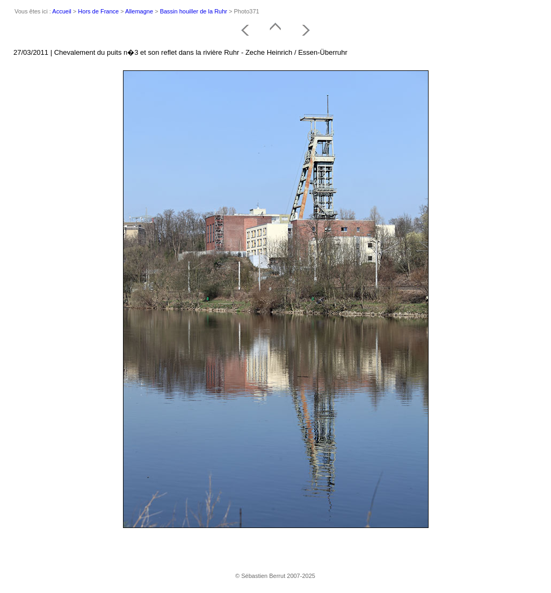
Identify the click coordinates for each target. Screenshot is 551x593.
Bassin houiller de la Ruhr (193, 11)
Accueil (61, 11)
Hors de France (98, 11)
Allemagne (139, 11)
